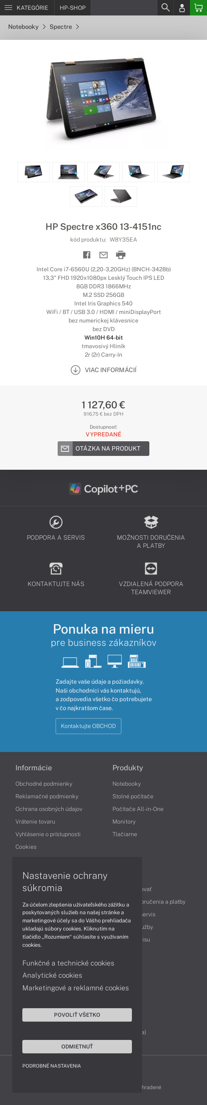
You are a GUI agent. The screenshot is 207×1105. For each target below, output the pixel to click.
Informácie (33, 768)
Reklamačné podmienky (46, 796)
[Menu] (27, 7)
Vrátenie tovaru (35, 821)
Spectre (64, 26)
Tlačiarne (124, 834)
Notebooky (26, 26)
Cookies (26, 846)
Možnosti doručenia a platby (148, 901)
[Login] (182, 7)
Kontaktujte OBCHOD (88, 726)
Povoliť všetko (77, 1014)
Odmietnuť (77, 1046)
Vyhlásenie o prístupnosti (48, 834)
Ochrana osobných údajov (48, 809)
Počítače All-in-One (138, 809)
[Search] (165, 7)
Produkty (127, 768)
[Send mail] (104, 255)
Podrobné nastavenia (51, 1066)
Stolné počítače (132, 796)
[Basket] (198, 7)
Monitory (124, 821)
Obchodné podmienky (43, 783)
